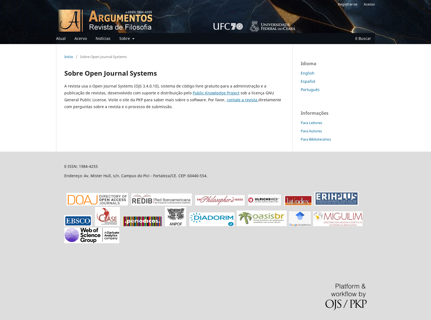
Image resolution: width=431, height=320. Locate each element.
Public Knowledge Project (216, 92)
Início (68, 56)
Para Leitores (311, 122)
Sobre (125, 38)
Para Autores (311, 130)
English (307, 73)
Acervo (80, 38)
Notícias (103, 38)
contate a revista (242, 99)
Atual (61, 38)
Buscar (363, 38)
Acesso (369, 4)
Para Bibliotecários (316, 139)
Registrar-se (347, 4)
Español (308, 81)
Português (310, 89)
